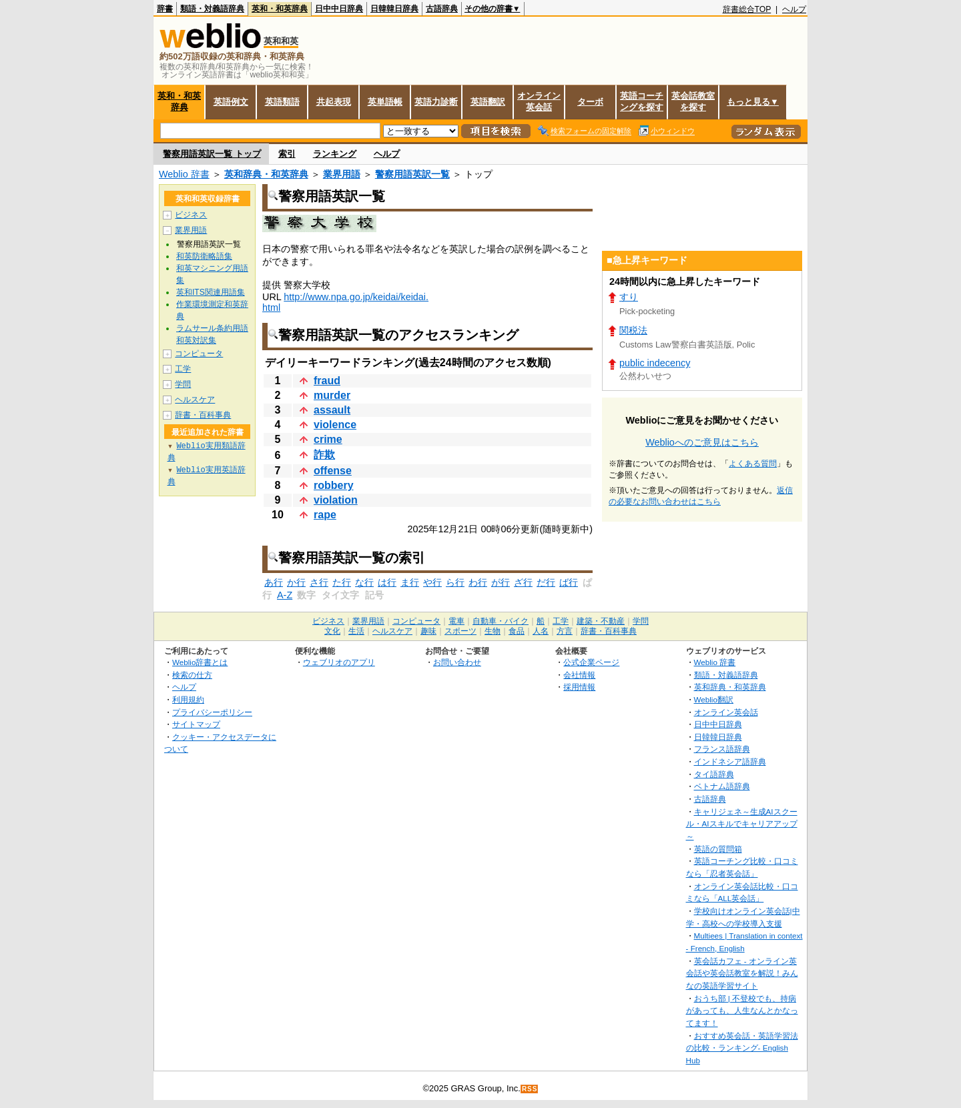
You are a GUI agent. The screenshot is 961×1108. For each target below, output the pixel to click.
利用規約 (188, 699)
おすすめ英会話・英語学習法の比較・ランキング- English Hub (742, 1048)
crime (328, 439)
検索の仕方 (192, 674)
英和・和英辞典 (280, 9)
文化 (332, 631)
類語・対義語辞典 (212, 9)
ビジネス (191, 214)
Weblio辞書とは (200, 662)
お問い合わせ (457, 662)
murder (332, 395)
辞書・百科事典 (203, 415)
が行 (500, 582)
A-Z (284, 595)
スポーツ (460, 631)
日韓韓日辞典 (394, 9)
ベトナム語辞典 (722, 786)
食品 (517, 631)
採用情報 (579, 686)
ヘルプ (794, 9)
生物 (493, 631)
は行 (387, 582)
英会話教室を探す (693, 101)
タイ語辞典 (714, 774)
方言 (565, 631)
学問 (183, 384)
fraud (327, 380)
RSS (530, 1089)
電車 (456, 621)
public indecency (654, 363)
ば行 (568, 582)
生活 (356, 631)
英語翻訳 (487, 102)
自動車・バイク (500, 621)
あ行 (273, 582)
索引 (287, 154)
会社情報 (579, 674)
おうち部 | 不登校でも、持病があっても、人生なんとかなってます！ (742, 1010)
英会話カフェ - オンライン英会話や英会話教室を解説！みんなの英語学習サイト (742, 973)
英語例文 (231, 102)
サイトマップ (196, 724)
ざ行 (523, 582)
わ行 (477, 582)
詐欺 (324, 454)
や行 (432, 582)
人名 (541, 631)
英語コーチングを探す (641, 101)
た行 (341, 582)
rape (325, 514)
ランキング (334, 154)
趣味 (428, 631)
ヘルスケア (195, 399)
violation (336, 500)
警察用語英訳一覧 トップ (212, 154)
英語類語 (282, 102)
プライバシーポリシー (212, 712)
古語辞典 (442, 9)
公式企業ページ (591, 662)
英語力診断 (436, 102)
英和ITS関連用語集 (210, 292)
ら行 (455, 582)
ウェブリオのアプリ (339, 662)
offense (333, 470)
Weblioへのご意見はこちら (702, 442)
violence (335, 424)
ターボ (590, 102)
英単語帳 (385, 102)
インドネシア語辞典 (730, 761)
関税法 (633, 330)
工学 (183, 369)
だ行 (546, 582)
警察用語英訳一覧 (412, 174)
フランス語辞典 (722, 748)
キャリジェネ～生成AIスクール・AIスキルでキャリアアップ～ (741, 824)
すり (628, 297)
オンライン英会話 (539, 101)
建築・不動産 (601, 621)
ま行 (409, 582)
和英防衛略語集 (204, 256)
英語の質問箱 (718, 849)
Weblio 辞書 (184, 174)
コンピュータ (199, 353)
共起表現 (333, 102)
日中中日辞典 (339, 9)
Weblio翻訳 (713, 699)
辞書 (165, 9)
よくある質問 (753, 463)
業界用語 (341, 174)
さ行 (319, 582)
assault (332, 410)
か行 (296, 582)
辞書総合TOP (747, 9)
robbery (334, 485)
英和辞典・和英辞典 (266, 174)
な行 (364, 582)
